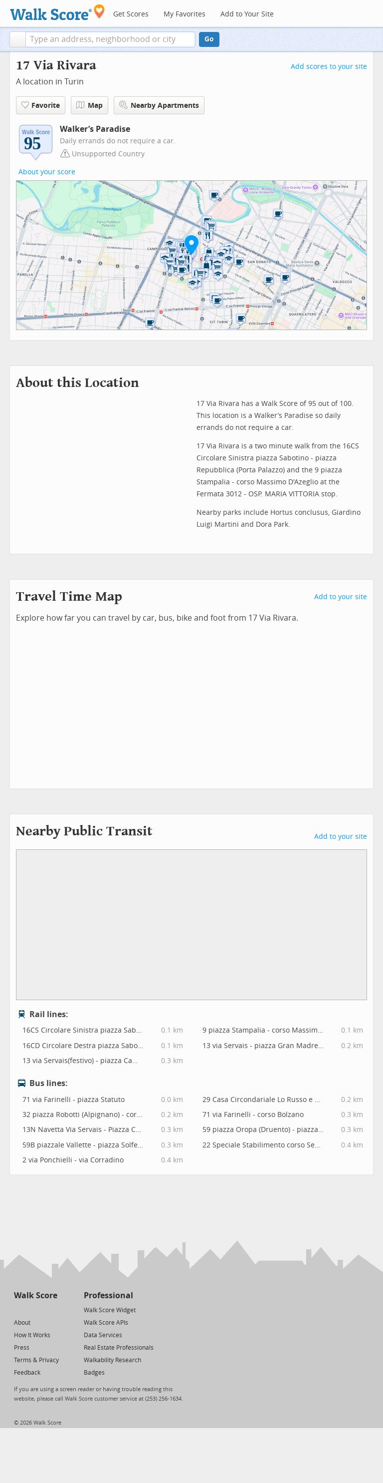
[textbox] (110, 39)
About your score (46, 172)
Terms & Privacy (36, 1360)
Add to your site (340, 597)
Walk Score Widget (110, 1310)
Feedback (27, 1372)
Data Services (103, 1335)
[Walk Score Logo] (57, 12)
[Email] (50, 1309)
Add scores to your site (329, 66)
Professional (108, 1295)
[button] (17, 39)
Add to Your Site (247, 14)
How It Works (32, 1335)
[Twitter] (19, 1309)
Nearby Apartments (159, 105)
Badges (94, 1372)
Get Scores (131, 14)
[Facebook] (35, 1309)
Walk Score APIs (106, 1322)
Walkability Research (112, 1360)
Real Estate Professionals (119, 1347)
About (22, 1322)
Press (21, 1347)
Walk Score (35, 1295)
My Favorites (184, 14)
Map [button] (89, 105)
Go (209, 39)
